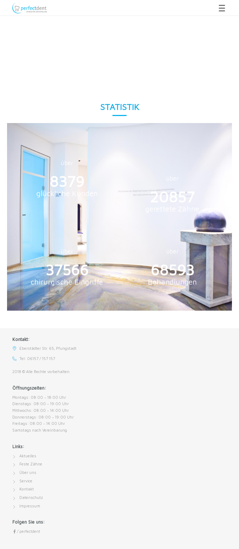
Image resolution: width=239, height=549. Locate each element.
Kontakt (26, 489)
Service (25, 480)
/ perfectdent (26, 531)
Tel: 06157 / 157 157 (37, 358)
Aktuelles (27, 455)
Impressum (29, 506)
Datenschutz (31, 497)
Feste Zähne (30, 464)
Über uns (27, 472)
